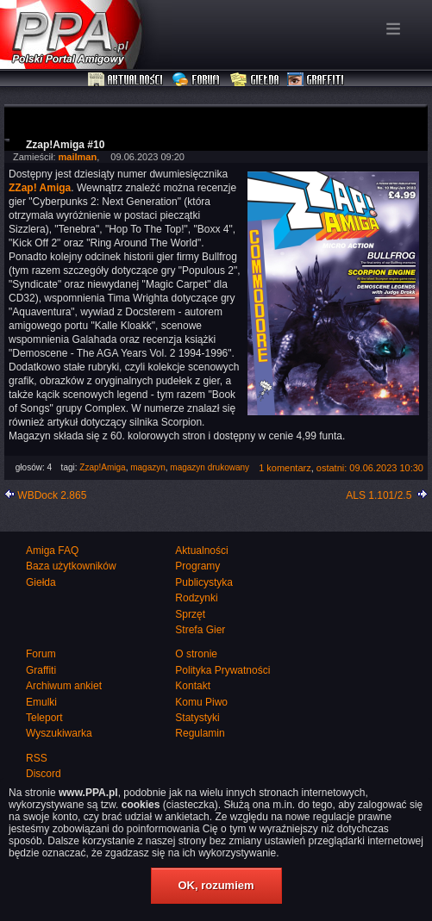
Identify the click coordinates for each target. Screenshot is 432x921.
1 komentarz (285, 468)
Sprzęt (190, 614)
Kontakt (192, 686)
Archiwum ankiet (64, 686)
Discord (43, 774)
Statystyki (197, 718)
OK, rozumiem (216, 885)
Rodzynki (196, 598)
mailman (78, 157)
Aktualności (125, 80)
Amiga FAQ (52, 551)
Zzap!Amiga (102, 467)
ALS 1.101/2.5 (378, 495)
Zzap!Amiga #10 (65, 145)
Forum (198, 80)
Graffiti (316, 80)
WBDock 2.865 (51, 495)
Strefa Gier (200, 630)
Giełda (255, 80)
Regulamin (199, 733)
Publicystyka (204, 582)
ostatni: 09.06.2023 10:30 (369, 468)
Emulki (41, 702)
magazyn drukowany (209, 467)
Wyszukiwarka (59, 733)
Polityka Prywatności (222, 670)
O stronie (196, 654)
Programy (197, 566)
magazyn (148, 467)
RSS (36, 758)
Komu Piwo (201, 702)
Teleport (44, 718)
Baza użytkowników (71, 566)
